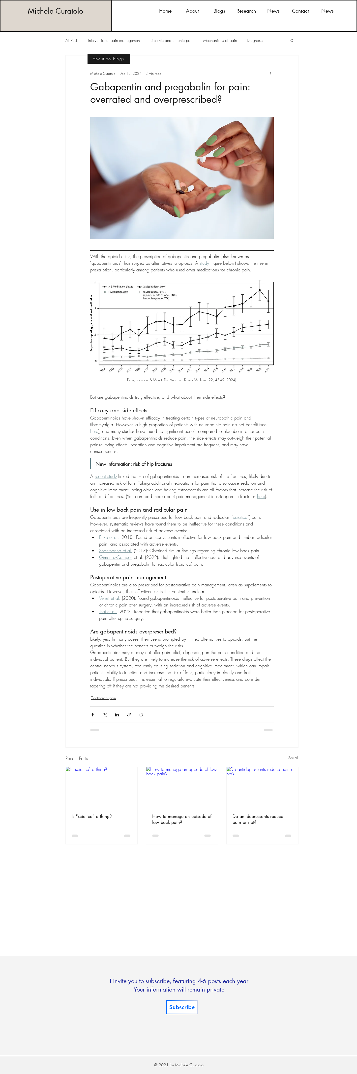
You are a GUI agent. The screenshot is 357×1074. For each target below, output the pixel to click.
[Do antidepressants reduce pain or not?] (262, 787)
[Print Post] (141, 714)
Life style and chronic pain (171, 40)
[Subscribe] (182, 1007)
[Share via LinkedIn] (117, 714)
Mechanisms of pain (220, 40)
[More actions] (271, 73)
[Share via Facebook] (92, 714)
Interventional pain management (114, 40)
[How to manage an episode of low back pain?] (182, 787)
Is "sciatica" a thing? (92, 816)
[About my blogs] (109, 59)
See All (293, 757)
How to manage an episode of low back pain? (181, 819)
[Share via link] (129, 714)
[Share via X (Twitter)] (104, 714)
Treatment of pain (103, 697)
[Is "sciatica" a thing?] (101, 787)
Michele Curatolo (55, 11)
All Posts (71, 40)
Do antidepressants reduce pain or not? (258, 819)
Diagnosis (255, 40)
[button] (292, 40)
